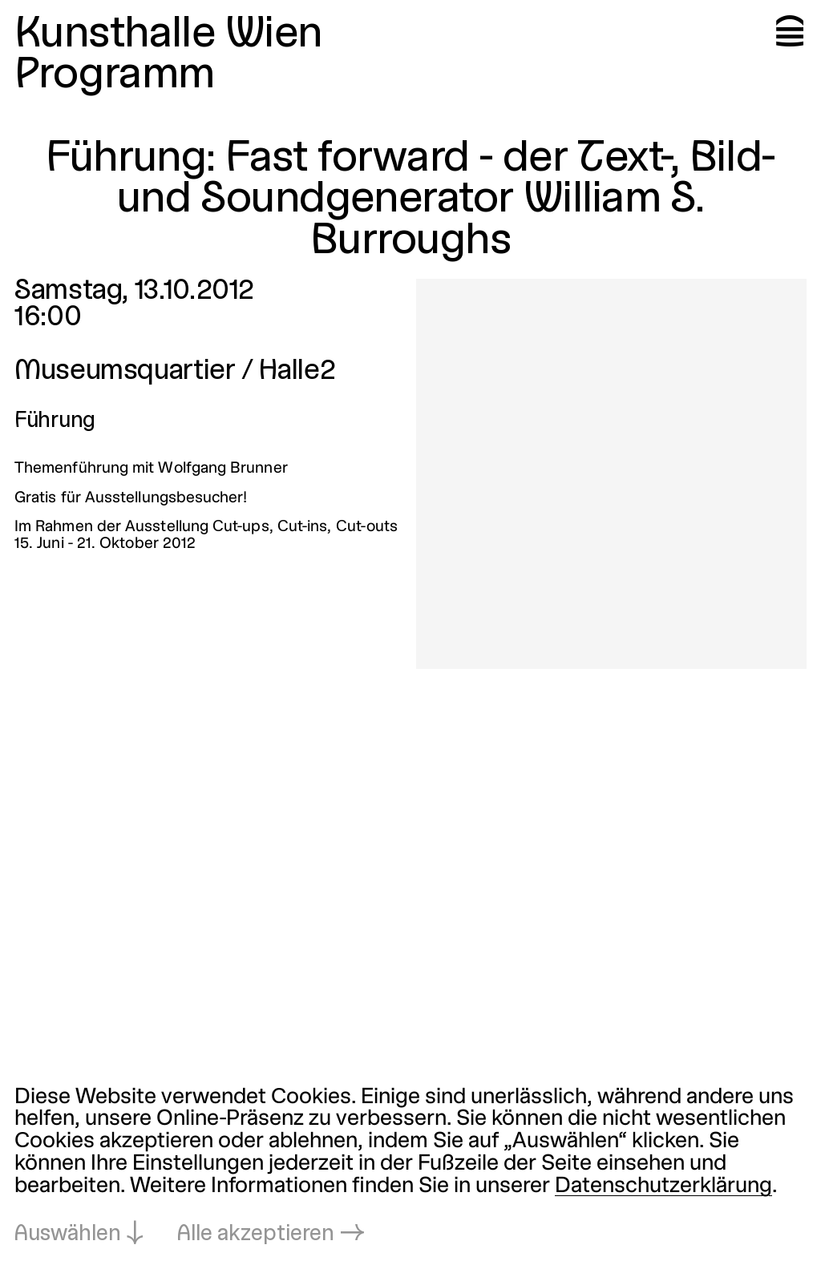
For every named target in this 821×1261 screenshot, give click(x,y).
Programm (114, 75)
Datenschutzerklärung (663, 1186)
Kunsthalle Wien (168, 34)
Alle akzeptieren (255, 1234)
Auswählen (67, 1234)
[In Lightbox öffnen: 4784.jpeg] (611, 474)
